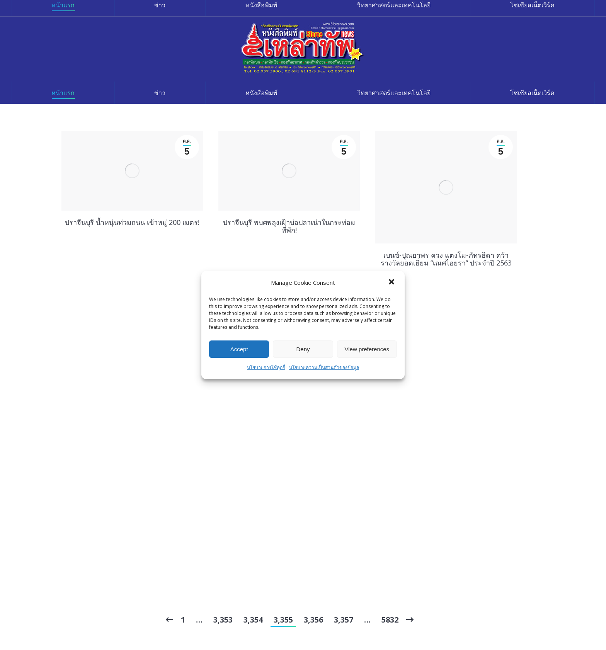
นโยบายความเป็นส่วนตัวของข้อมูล (324, 367)
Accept (239, 349)
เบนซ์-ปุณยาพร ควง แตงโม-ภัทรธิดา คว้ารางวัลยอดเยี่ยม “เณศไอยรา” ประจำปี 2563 (446, 258)
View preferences (367, 349)
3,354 (253, 619)
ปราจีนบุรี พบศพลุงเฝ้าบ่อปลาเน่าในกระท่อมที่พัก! (289, 226)
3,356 (313, 619)
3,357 (343, 619)
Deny (303, 349)
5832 (389, 619)
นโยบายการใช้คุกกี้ (266, 367)
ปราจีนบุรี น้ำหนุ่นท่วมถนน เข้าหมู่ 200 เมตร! (132, 222)
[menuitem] (63, 92)
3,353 (223, 619)
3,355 (283, 619)
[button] (392, 282)
